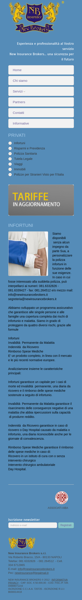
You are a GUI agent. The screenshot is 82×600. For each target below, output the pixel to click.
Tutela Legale (23, 159)
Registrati (66, 525)
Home (17, 70)
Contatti (18, 113)
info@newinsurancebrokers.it (36, 569)
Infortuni (19, 143)
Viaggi (18, 164)
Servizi (19, 91)
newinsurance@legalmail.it (32, 572)
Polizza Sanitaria (25, 153)
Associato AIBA (61, 497)
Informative (21, 123)
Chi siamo (20, 80)
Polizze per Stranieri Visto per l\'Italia (39, 174)
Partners (19, 102)
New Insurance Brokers (36, 17)
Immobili (20, 169)
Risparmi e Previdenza (29, 148)
